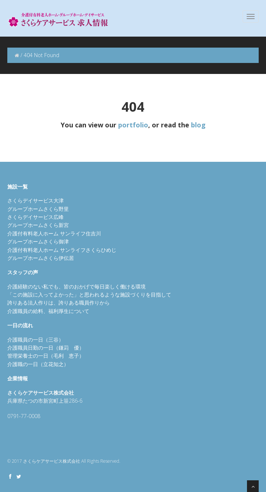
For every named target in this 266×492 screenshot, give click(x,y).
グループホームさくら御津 (38, 241)
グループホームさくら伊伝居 (40, 257)
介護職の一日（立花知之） (38, 364)
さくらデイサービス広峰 (35, 216)
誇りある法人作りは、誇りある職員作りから (58, 302)
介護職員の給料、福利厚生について (48, 311)
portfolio (133, 124)
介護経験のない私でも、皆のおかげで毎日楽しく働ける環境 (76, 286)
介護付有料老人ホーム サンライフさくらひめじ (61, 249)
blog (198, 124)
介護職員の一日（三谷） (35, 339)
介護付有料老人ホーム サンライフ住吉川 (54, 233)
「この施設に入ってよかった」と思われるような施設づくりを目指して (89, 294)
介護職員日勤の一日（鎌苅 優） (45, 347)
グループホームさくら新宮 (38, 224)
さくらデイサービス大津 (35, 200)
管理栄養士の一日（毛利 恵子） (45, 355)
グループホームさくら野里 (38, 208)
